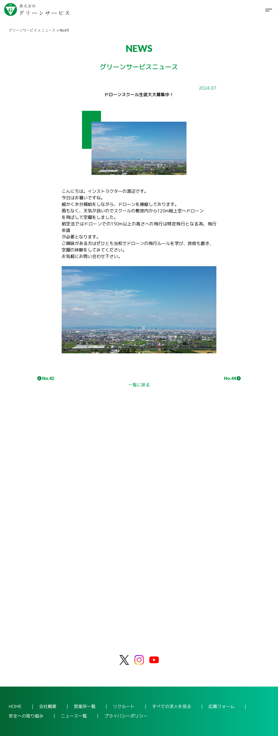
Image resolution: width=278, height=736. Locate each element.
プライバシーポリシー (126, 716)
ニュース (48, 30)
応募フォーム (221, 706)
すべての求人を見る (171, 706)
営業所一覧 (85, 706)
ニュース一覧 (74, 716)
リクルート (124, 706)
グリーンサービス (23, 30)
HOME (15, 706)
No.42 (45, 378)
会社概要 (47, 706)
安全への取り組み (26, 716)
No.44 (232, 378)
